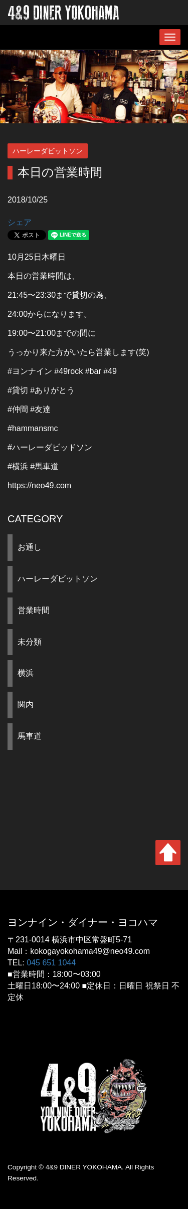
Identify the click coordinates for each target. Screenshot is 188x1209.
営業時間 (34, 610)
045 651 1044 (51, 962)
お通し (30, 547)
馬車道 (30, 736)
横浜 (26, 673)
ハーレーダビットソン (58, 578)
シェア (20, 222)
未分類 (30, 642)
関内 (26, 704)
